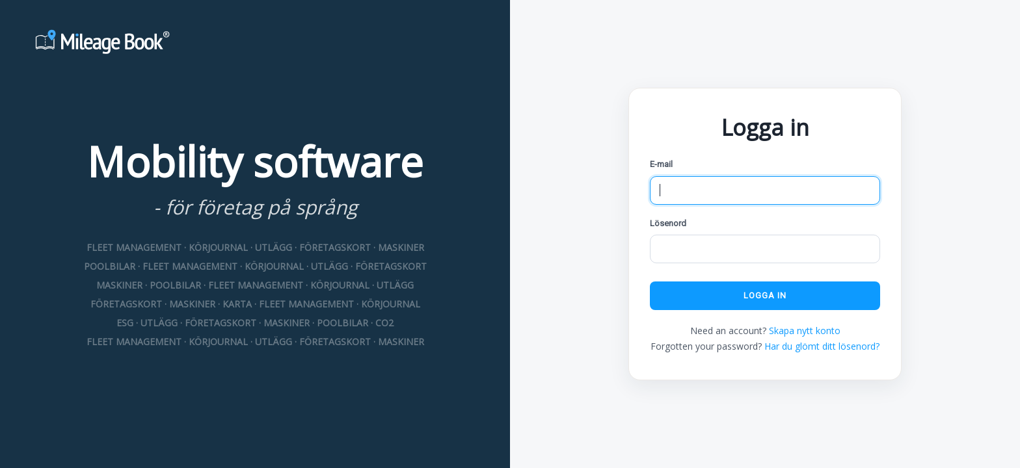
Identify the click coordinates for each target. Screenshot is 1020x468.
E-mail (661, 164)
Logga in (765, 295)
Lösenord (668, 223)
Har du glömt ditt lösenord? (821, 346)
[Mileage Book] (255, 43)
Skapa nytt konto (804, 330)
